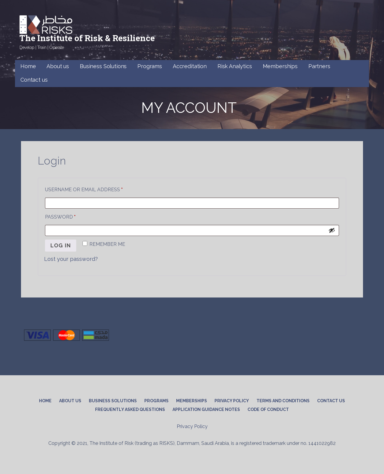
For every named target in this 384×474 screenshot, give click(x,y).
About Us (70, 400)
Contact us (33, 80)
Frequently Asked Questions (130, 409)
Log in (60, 245)
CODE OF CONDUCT (268, 409)
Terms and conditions (283, 400)
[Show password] (331, 230)
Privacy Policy (231, 400)
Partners (319, 66)
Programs (149, 66)
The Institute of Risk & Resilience (87, 38)
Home (28, 66)
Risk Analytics (235, 66)
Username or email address (96, 188)
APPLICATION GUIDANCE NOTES (206, 409)
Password (72, 216)
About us (57, 66)
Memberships (280, 66)
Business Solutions (103, 66)
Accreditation (190, 66)
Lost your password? (71, 259)
